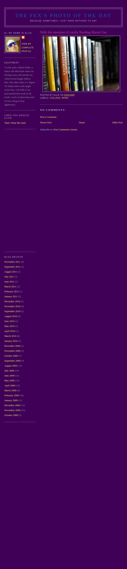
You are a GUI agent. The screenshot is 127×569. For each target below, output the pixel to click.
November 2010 (12, 306)
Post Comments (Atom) (65, 129)
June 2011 (9, 281)
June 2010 (9, 321)
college (55, 98)
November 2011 (12, 261)
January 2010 (11, 340)
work (65, 98)
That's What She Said (15, 122)
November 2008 (12, 410)
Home (82, 122)
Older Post (117, 122)
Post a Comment (48, 117)
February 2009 (11, 395)
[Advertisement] (19, 190)
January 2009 (11, 400)
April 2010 (9, 331)
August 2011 (10, 271)
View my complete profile (28, 47)
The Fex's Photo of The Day (63, 15)
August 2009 (10, 365)
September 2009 (12, 360)
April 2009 (9, 385)
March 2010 (10, 336)
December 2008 (12, 405)
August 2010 (10, 316)
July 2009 (9, 370)
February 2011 (11, 291)
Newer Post (46, 122)
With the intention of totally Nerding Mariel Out (73, 32)
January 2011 (10, 296)
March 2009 (10, 390)
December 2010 (12, 301)
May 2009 (9, 380)
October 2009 (11, 355)
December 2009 (12, 345)
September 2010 (12, 311)
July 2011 (9, 276)
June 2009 (9, 375)
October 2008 (11, 415)
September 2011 (12, 266)
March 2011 (10, 286)
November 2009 (12, 350)
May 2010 (9, 326)
